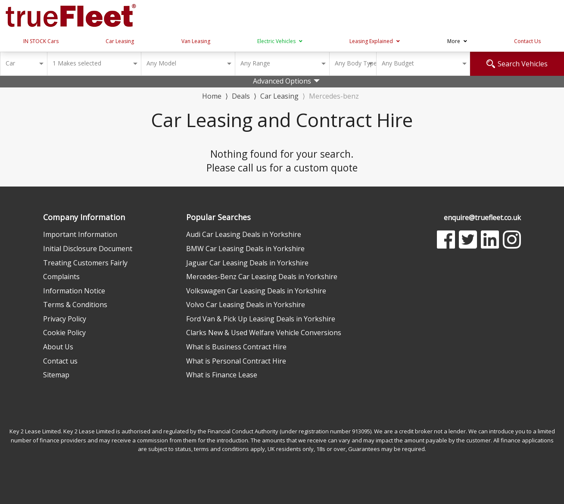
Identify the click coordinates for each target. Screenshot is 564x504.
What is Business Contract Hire (236, 347)
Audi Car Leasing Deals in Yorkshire (243, 234)
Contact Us (527, 41)
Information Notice (74, 291)
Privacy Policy (64, 319)
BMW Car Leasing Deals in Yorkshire (245, 248)
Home (211, 95)
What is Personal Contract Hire (236, 361)
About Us (58, 347)
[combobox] (23, 64)
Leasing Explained (374, 41)
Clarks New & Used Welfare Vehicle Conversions (263, 332)
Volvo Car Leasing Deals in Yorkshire (245, 304)
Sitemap (56, 375)
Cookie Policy (64, 332)
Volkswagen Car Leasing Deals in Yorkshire (256, 291)
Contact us (60, 361)
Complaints (61, 276)
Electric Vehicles (279, 41)
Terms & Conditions (75, 304)
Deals (241, 96)
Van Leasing (195, 41)
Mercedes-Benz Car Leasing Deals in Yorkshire (261, 276)
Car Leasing (120, 41)
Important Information (80, 234)
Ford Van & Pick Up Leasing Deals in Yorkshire (260, 319)
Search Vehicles (517, 63)
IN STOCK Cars (41, 41)
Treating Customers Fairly (85, 263)
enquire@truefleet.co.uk (482, 217)
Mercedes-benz (334, 96)
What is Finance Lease (221, 375)
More (457, 41)
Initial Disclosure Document (87, 248)
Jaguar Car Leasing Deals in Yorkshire (247, 263)
